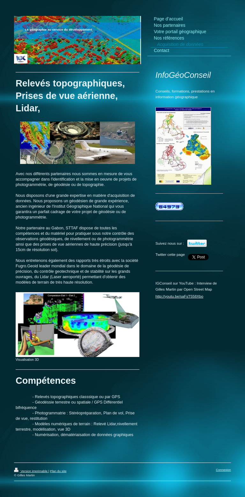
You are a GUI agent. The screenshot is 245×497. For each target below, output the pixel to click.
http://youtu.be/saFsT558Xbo (179, 296)
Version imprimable (31, 471)
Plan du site (58, 471)
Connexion (223, 469)
